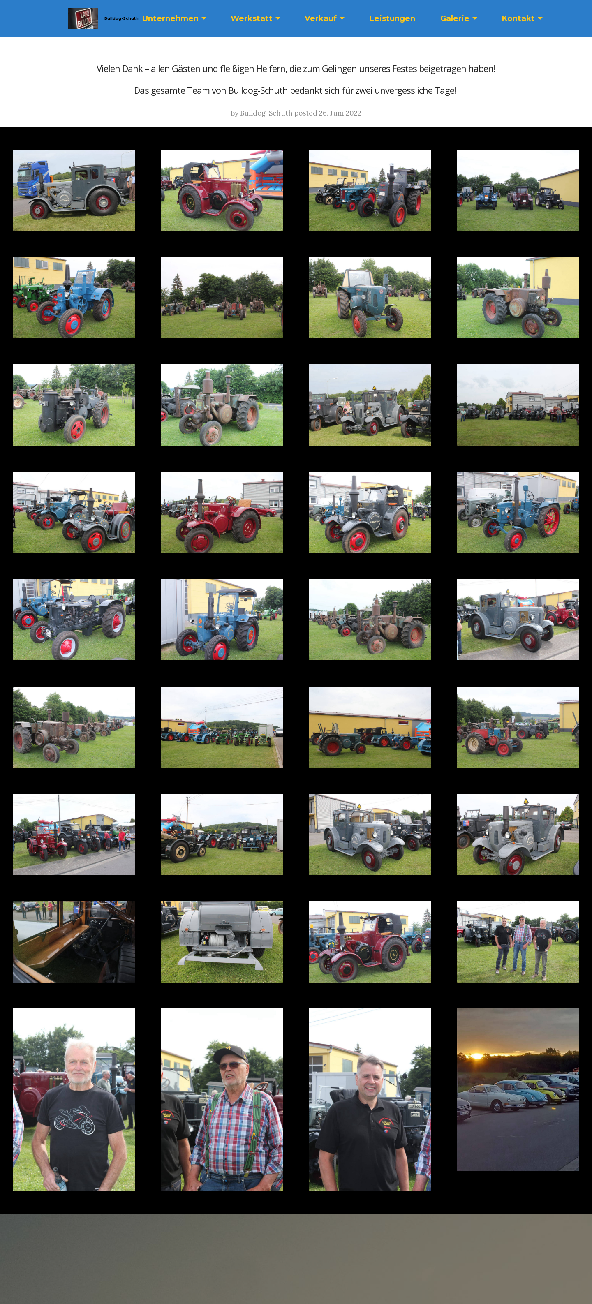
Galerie (454, 18)
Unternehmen (170, 18)
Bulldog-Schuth (121, 18)
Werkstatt (252, 18)
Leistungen (392, 18)
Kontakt (518, 18)
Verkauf (321, 18)
